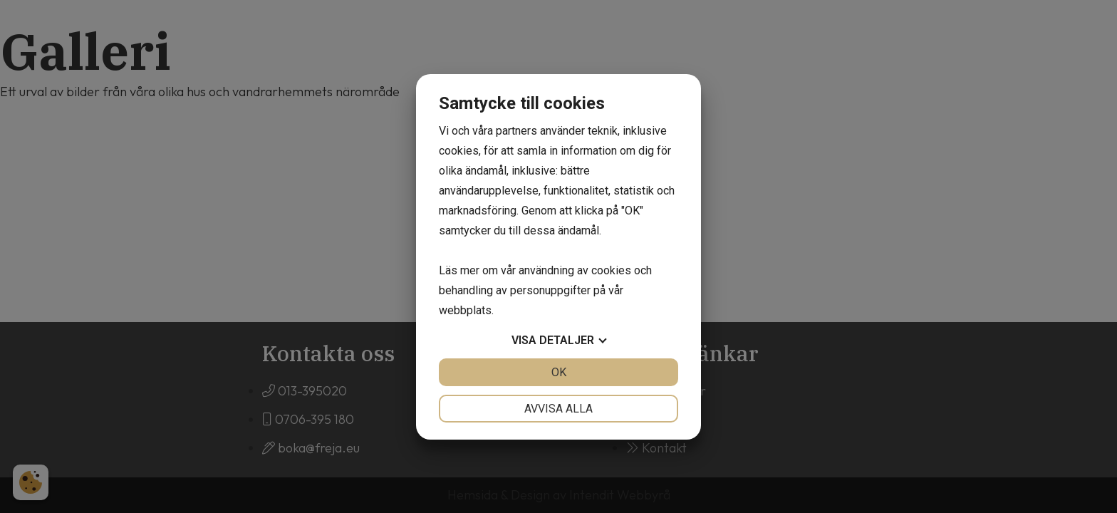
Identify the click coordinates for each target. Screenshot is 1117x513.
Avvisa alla (558, 408)
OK (558, 372)
